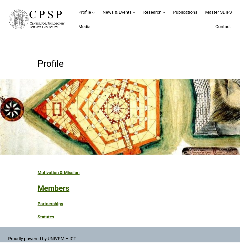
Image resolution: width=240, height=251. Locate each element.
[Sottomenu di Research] (164, 12)
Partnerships (50, 203)
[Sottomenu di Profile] (93, 12)
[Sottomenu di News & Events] (134, 12)
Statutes (46, 216)
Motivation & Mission (59, 172)
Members (53, 188)
